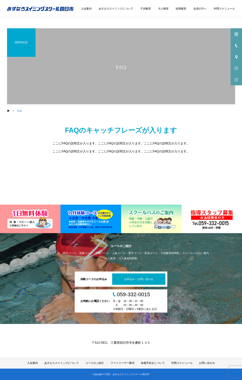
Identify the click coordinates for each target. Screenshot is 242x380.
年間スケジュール (224, 8)
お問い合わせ (207, 362)
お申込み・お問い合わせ (138, 279)
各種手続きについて (153, 362)
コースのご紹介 (94, 362)
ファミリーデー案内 (122, 362)
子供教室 (145, 8)
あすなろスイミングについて (116, 8)
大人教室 (163, 8)
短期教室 (181, 8)
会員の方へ (200, 8)
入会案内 (86, 8)
